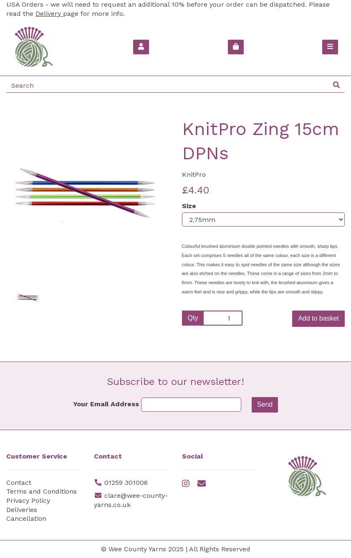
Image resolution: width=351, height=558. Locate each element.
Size (189, 206)
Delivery (49, 14)
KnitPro (194, 174)
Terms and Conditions (41, 491)
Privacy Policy (28, 500)
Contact (18, 483)
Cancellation (26, 518)
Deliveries (21, 510)
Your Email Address (106, 404)
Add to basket (318, 318)
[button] (22, 234)
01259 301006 (126, 483)
